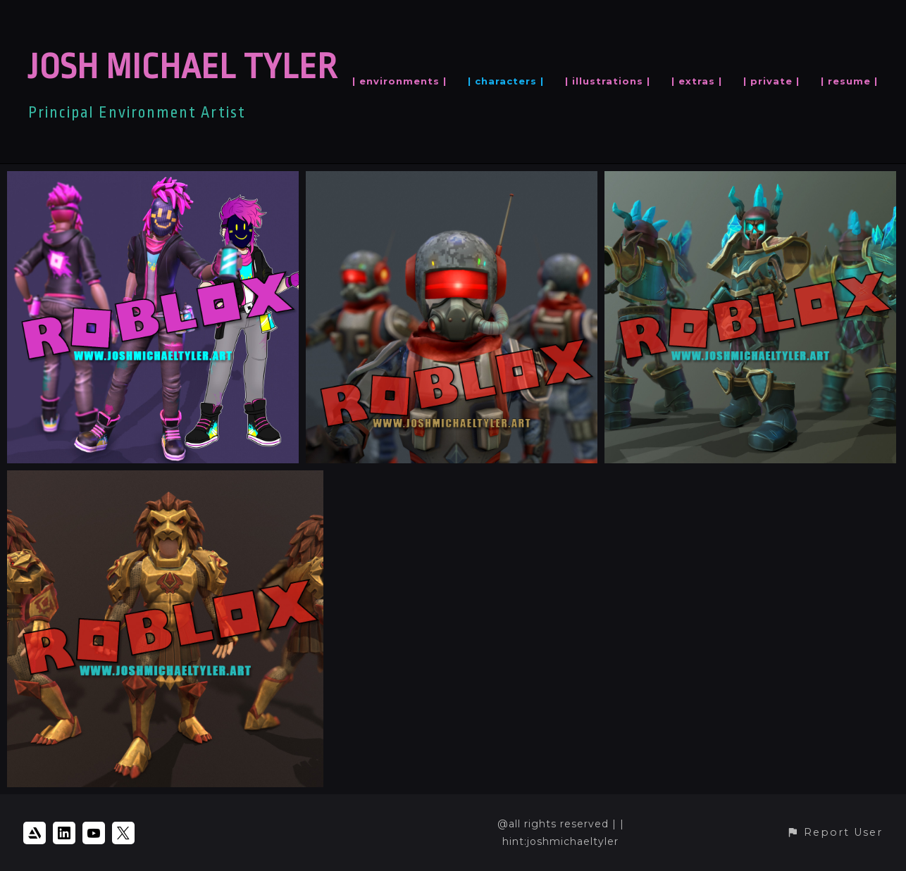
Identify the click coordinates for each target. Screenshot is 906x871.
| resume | (849, 81)
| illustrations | (607, 81)
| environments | (399, 81)
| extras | (696, 81)
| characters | (506, 81)
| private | (771, 81)
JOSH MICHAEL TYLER (182, 67)
